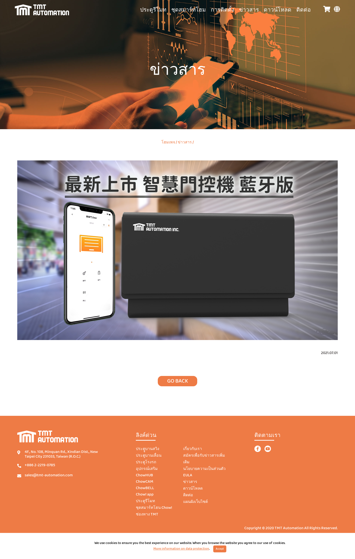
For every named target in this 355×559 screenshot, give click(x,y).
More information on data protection (181, 549)
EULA (187, 475)
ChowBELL (145, 488)
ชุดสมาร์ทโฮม (188, 10)
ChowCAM (144, 482)
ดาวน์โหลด (277, 10)
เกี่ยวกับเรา (192, 449)
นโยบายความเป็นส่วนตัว (204, 469)
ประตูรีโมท (153, 10)
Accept (220, 549)
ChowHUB (144, 475)
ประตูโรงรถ (146, 462)
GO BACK (177, 381)
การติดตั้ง (222, 10)
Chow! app (145, 494)
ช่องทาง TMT (147, 514)
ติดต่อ (303, 10)
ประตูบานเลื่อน (148, 455)
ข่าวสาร (249, 10)
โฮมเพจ (168, 142)
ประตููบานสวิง (147, 449)
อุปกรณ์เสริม (147, 469)
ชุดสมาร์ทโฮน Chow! (154, 508)
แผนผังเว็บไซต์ (195, 502)
